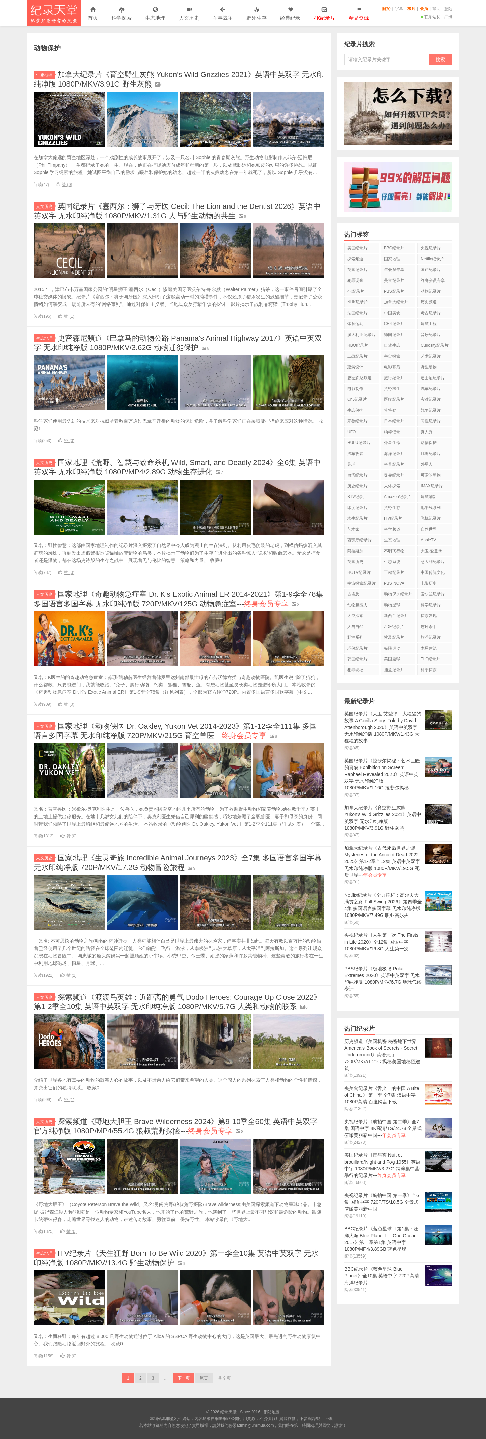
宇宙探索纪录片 (361, 583)
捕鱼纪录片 (394, 669)
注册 (448, 16)
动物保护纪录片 (398, 594)
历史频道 (429, 302)
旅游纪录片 (431, 637)
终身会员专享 (433, 280)
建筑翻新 (429, 496)
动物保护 (429, 442)
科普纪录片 (394, 464)
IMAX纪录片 (431, 486)
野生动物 (429, 367)
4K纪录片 (355, 291)
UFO (351, 432)
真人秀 (427, 432)
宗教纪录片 (357, 421)
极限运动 (392, 648)
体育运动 (355, 323)
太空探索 (355, 615)
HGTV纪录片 (359, 572)
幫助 (436, 8)
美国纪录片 (357, 248)
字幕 (399, 8)
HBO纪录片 (357, 345)
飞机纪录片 (431, 518)
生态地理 (155, 14)
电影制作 (355, 388)
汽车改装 (355, 453)
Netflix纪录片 (432, 259)
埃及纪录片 (394, 637)
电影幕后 (392, 367)
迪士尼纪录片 (433, 377)
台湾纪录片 (357, 475)
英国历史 (355, 561)
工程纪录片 (394, 572)
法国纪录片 (357, 313)
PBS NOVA (394, 583)
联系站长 (430, 17)
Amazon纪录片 (397, 496)
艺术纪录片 (431, 356)
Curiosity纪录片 (435, 345)
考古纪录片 (431, 313)
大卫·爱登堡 (431, 550)
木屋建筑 (429, 648)
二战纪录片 (357, 356)
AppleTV (428, 540)
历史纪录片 (357, 486)
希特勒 (390, 410)
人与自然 (355, 626)
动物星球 (392, 605)
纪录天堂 (54, 13)
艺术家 (353, 529)
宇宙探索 (392, 356)
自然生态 (392, 345)
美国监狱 (392, 659)
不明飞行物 (394, 550)
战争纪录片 (431, 410)
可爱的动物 (431, 475)
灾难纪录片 (431, 399)
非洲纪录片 (431, 453)
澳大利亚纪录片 (361, 334)
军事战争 (223, 14)
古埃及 (353, 594)
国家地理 (392, 259)
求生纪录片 (357, 518)
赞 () (64, 184)
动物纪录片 (431, 291)
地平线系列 (431, 507)
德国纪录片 (394, 334)
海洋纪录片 (394, 453)
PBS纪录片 (394, 291)
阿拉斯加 (355, 550)
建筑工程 (429, 323)
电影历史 (429, 583)
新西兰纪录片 (396, 615)
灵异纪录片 (394, 475)
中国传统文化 (433, 572)
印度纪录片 (357, 507)
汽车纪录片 (431, 388)
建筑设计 (355, 367)
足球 (351, 464)
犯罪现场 (355, 669)
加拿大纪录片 (396, 302)
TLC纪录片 (430, 659)
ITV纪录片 (393, 518)
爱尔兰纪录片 (433, 594)
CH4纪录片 (394, 323)
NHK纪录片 (357, 302)
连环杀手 (429, 626)
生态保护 (355, 410)
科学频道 (392, 529)
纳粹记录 (392, 432)
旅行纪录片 (394, 377)
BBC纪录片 (394, 248)
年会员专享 (394, 269)
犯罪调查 (355, 280)
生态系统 (392, 561)
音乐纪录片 (431, 334)
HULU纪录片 (359, 442)
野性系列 (355, 637)
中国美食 (392, 313)
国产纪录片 (431, 269)
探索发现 (429, 615)
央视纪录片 (431, 248)
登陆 (448, 9)
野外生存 (256, 14)
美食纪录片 (394, 280)
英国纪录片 (357, 269)
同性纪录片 (431, 421)
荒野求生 (392, 388)
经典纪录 (290, 14)
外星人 (427, 464)
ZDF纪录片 (394, 626)
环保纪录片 (357, 648)
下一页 (184, 1378)
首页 (93, 14)
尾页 (204, 1378)
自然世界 (429, 529)
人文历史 (189, 14)
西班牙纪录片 (359, 540)
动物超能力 (357, 605)
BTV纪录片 (357, 496)
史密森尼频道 (359, 377)
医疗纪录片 (394, 399)
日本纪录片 (394, 421)
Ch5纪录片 (357, 399)
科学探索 (121, 14)
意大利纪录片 (433, 561)
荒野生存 (392, 507)
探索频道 (355, 259)
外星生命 (392, 442)
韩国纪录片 (357, 659)
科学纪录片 (431, 605)
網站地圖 (272, 1412)
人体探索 (392, 486)
